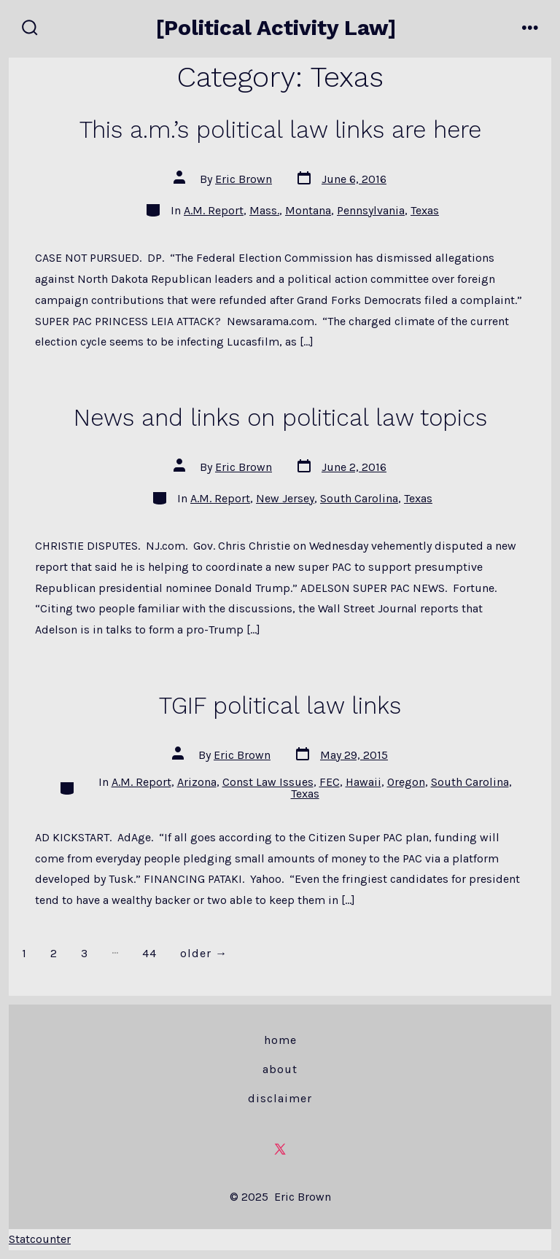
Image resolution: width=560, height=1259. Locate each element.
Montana (308, 210)
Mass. (264, 210)
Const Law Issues (268, 782)
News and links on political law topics (280, 418)
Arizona (197, 782)
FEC (329, 782)
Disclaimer (280, 1098)
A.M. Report (214, 210)
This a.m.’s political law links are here (280, 130)
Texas (425, 210)
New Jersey (285, 498)
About (280, 1069)
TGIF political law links (280, 706)
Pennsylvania (371, 210)
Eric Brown (243, 179)
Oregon (406, 782)
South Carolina (359, 498)
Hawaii (363, 782)
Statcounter (40, 1239)
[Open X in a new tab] (280, 1149)
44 (149, 953)
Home (280, 1040)
